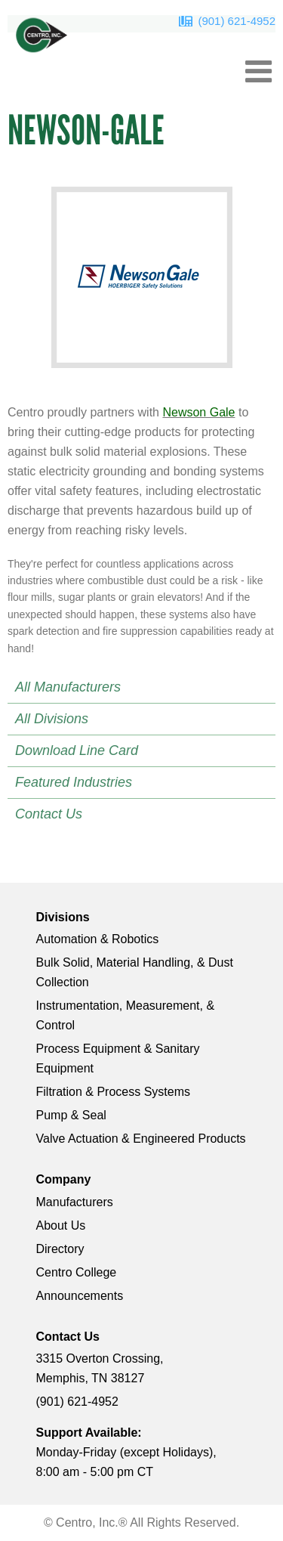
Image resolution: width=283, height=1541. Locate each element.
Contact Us (48, 814)
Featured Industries (73, 782)
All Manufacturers (68, 687)
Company (63, 1179)
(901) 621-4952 (236, 20)
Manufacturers (74, 1202)
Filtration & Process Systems (113, 1091)
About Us (61, 1225)
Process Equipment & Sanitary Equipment (118, 1058)
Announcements (80, 1295)
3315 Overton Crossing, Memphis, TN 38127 (100, 1368)
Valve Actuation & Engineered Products (141, 1138)
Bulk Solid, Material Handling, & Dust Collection (134, 972)
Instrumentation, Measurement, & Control (125, 1015)
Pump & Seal (71, 1115)
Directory (60, 1248)
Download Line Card (76, 750)
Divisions (63, 917)
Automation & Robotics (97, 939)
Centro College (76, 1272)
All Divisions (51, 718)
